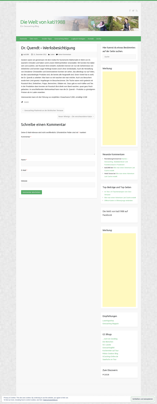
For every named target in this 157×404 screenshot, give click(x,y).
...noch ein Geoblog (110, 339)
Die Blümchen (108, 342)
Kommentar (26, 137)
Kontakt (91, 39)
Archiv (98, 39)
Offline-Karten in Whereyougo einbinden (118, 200)
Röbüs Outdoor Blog (110, 354)
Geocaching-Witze (61, 39)
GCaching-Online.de (110, 356)
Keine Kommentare (64, 54)
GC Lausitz (107, 345)
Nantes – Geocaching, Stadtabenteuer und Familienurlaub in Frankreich (116, 162)
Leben (52, 54)
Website (24, 181)
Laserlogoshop (108, 321)
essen (26, 102)
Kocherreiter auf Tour (110, 351)
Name (24, 160)
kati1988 (26, 54)
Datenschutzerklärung (50, 400)
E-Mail (24, 170)
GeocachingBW (108, 348)
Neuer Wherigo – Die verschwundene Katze (76, 116)
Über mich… (34, 39)
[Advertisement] (119, 108)
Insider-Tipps (47, 39)
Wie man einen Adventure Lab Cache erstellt (120, 198)
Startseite (23, 39)
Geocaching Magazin (111, 324)
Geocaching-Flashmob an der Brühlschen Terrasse (42, 110)
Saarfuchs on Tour (109, 359)
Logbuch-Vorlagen (78, 39)
